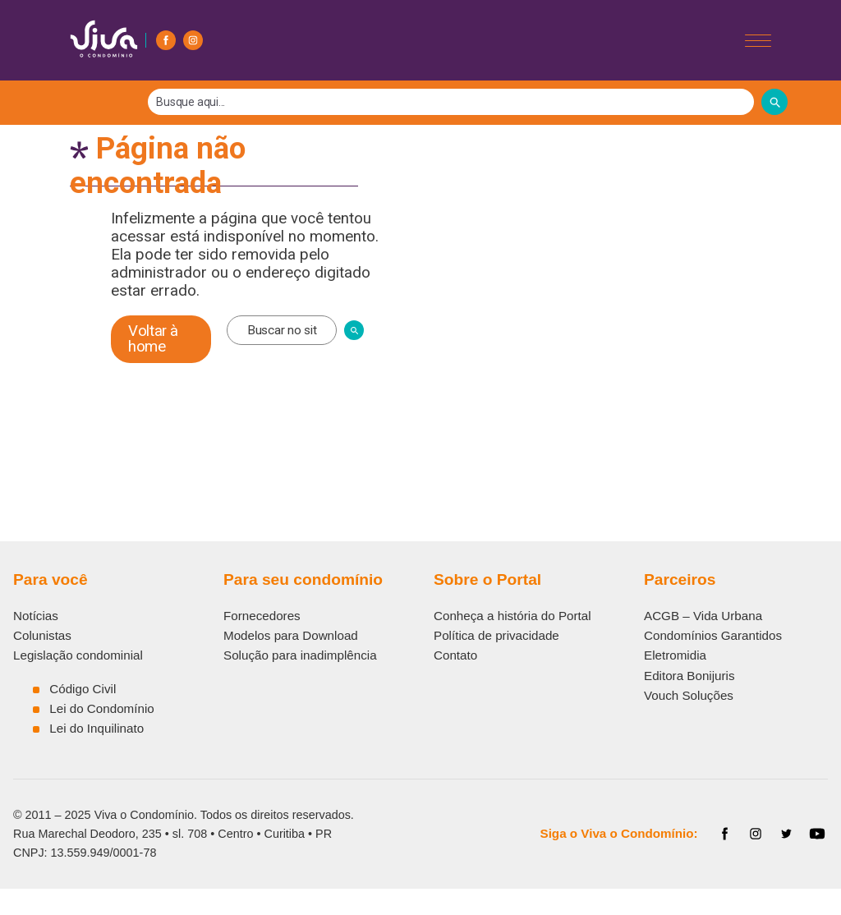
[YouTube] (817, 833)
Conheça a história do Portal (512, 616)
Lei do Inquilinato (96, 728)
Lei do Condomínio (101, 708)
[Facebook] (166, 40)
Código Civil (82, 689)
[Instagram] (193, 40)
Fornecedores (262, 616)
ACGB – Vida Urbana (703, 616)
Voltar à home (153, 339)
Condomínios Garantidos (713, 635)
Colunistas (42, 635)
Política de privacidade (496, 635)
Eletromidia (675, 655)
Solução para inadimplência (300, 655)
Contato (455, 655)
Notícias (35, 616)
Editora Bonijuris (689, 676)
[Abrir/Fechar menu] (758, 41)
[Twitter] (786, 833)
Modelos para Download (290, 635)
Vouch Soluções (688, 695)
